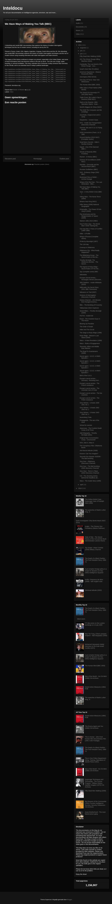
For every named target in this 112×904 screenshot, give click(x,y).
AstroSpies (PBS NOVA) (88, 77)
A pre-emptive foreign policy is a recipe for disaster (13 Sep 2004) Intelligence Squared (96, 571)
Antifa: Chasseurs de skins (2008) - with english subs (94, 580)
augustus (83, 48)
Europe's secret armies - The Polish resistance (89, 399)
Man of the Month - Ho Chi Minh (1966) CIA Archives (96, 677)
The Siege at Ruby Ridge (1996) (91, 333)
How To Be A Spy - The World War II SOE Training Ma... (90, 225)
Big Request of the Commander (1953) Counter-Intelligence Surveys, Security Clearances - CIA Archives (95, 804)
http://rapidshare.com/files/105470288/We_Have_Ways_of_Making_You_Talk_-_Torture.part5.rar (35, 77)
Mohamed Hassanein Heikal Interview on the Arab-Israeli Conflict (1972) (94, 646)
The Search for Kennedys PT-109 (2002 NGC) (90, 93)
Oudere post (64, 159)
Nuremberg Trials (85, 417)
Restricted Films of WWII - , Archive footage (89, 178)
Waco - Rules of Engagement (90, 343)
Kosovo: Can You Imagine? (89, 453)
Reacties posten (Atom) (41, 164)
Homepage (37, 159)
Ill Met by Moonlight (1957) (89, 241)
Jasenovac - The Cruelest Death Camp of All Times (91, 429)
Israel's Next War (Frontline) (89, 69)
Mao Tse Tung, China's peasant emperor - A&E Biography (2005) (96, 635)
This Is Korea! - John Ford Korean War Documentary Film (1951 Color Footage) (95, 739)
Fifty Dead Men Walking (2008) (90, 56)
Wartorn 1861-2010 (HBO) (89, 221)
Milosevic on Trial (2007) (88, 292)
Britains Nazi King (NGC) (88, 201)
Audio (78, 23)
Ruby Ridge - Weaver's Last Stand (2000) (89, 336)
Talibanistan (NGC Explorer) (89, 308)
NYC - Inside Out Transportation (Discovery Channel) (91, 124)
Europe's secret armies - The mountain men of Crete (89, 389)
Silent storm (81, 619)
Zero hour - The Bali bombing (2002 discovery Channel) (90, 467)
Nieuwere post (10, 159)
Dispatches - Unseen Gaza (89, 120)
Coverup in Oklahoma (87, 247)
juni (81, 54)
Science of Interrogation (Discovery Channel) (88, 296)
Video (11, 92)
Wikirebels (83, 274)
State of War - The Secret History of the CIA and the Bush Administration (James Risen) (95, 539)
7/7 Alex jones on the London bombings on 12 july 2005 (95, 624)
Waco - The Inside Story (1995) (90, 481)
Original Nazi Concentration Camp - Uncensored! (89, 439)
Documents (80, 27)
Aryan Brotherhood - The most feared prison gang (95, 813)
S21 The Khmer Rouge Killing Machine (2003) (90, 60)
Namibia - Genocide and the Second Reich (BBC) (89, 165)
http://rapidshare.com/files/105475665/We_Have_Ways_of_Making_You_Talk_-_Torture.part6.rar (35, 79)
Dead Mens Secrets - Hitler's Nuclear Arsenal (89, 143)
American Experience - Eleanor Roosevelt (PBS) (90, 73)
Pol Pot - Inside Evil (86, 316)
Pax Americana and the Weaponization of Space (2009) (89, 216)
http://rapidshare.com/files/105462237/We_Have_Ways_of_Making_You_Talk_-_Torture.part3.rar (35, 73)
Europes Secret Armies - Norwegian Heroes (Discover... (91, 278)
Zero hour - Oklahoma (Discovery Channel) (87, 462)
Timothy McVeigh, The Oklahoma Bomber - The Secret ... (89, 262)
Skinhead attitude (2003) (93, 590)
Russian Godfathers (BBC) (89, 169)
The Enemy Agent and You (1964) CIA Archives (94, 727)
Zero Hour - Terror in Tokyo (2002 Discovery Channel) (89, 472)
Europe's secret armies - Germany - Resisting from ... (90, 379)
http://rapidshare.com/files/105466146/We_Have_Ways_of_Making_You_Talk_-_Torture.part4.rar (35, 75)
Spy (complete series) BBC (89, 272)
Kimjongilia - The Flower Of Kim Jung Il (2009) (90, 210)
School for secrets (86, 425)
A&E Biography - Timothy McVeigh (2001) (88, 434)
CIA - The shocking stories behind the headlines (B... (89, 477)
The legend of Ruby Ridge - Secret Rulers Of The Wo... (90, 268)
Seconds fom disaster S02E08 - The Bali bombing (90, 457)
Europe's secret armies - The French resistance (89, 384)
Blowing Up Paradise (87, 324)
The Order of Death (86, 326)
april (81, 484)
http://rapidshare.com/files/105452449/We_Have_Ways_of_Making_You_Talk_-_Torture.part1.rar (35, 69)
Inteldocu (13, 8)
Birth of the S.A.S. (86, 375)
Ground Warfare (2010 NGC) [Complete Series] (89, 138)
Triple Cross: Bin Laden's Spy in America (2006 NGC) (90, 98)
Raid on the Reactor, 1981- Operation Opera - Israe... (89, 103)
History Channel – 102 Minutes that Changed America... (90, 301)
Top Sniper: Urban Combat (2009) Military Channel (94, 548)
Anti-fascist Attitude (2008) (89, 450)
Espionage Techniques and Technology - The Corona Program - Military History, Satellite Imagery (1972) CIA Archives (94, 783)
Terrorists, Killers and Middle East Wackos (89, 347)
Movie (78, 30)
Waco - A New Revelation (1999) (91, 340)
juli (81, 51)
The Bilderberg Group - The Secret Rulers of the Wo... (89, 256)
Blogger (69, 899)
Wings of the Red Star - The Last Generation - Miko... (91, 183)
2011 (80, 45)
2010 (80, 488)
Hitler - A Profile (85, 233)
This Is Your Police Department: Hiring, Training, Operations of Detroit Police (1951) (95, 760)
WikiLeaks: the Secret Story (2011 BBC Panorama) (89, 288)
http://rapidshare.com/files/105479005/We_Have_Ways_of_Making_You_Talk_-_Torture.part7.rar (35, 81)
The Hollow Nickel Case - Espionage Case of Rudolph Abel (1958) (94, 501)
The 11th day (84, 244)
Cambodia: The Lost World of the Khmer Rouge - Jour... (91, 65)
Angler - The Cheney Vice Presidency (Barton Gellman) (95, 527)
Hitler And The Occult (87, 329)
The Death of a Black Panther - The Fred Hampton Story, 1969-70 (96, 560)
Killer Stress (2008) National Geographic (89, 205)
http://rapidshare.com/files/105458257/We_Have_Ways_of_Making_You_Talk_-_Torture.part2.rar (35, 71)
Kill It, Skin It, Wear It (87, 443)
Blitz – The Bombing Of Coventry (91, 305)
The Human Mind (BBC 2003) (90, 85)
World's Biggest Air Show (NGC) (91, 107)
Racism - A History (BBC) (88, 157)
